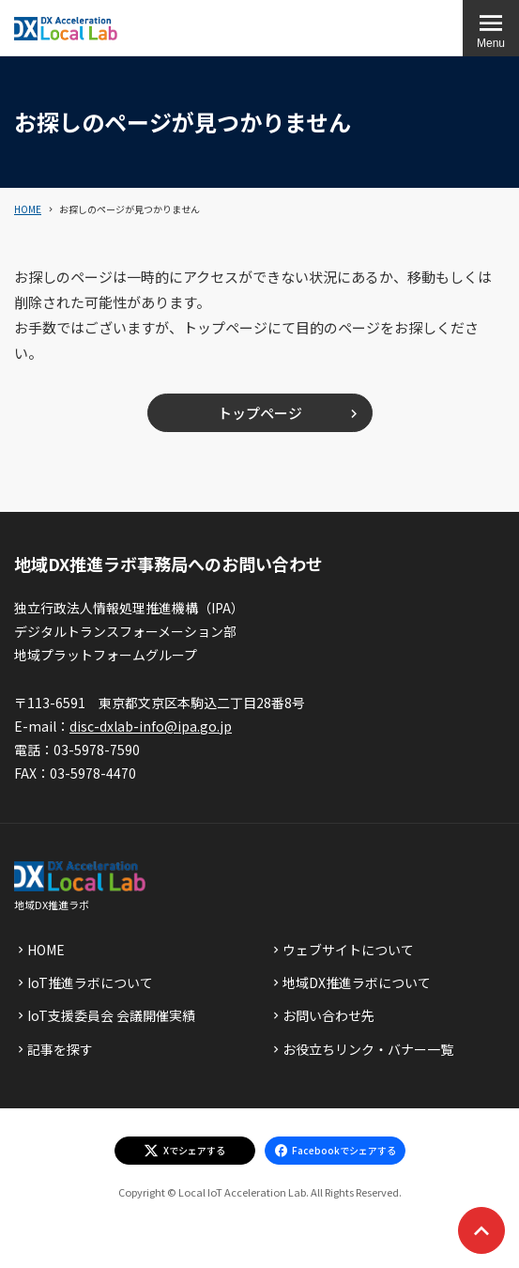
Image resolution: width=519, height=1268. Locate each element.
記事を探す (60, 1049)
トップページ (260, 413)
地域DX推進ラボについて (356, 982)
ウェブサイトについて (348, 949)
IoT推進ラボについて (90, 982)
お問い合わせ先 (328, 1015)
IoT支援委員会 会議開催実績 (111, 1015)
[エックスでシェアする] (184, 1151)
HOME (27, 209)
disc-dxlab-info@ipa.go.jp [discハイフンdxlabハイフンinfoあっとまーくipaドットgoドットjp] (150, 726)
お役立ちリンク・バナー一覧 (367, 1049)
